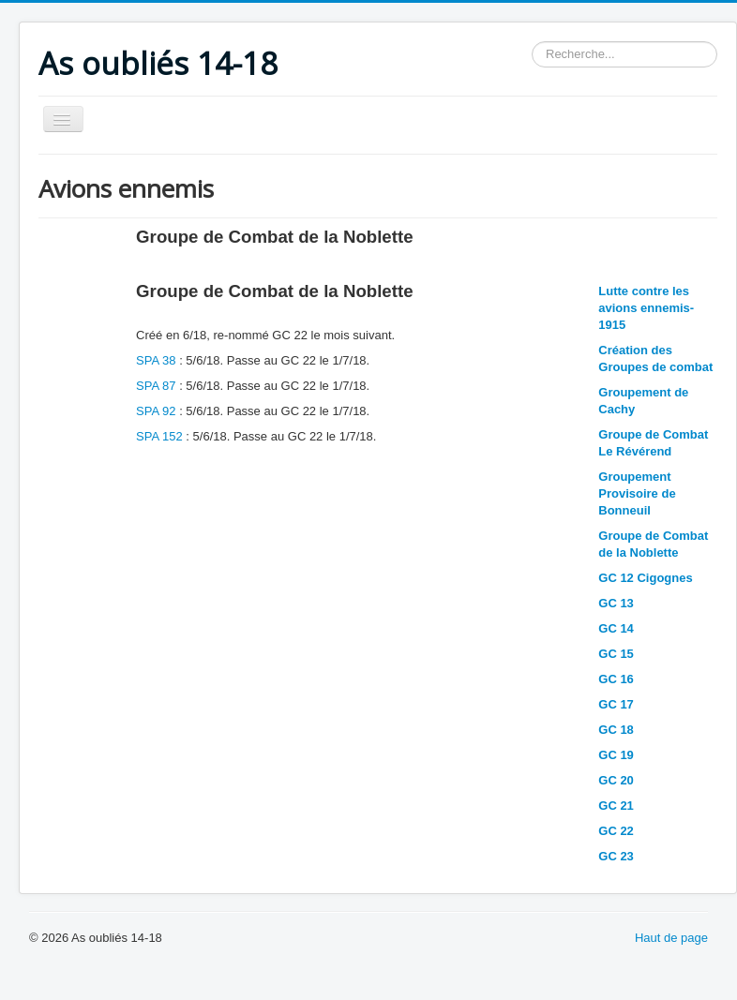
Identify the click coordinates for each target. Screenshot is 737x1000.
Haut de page (671, 938)
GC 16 (616, 679)
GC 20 (616, 780)
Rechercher (532, 41)
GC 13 (616, 603)
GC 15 (616, 654)
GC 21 (616, 806)
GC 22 (616, 831)
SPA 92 (155, 411)
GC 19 (616, 755)
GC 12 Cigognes (645, 578)
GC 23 (616, 856)
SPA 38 (157, 360)
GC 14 (616, 628)
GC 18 (616, 730)
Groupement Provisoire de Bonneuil (636, 493)
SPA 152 (159, 436)
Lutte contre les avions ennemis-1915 (646, 308)
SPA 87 (155, 386)
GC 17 (616, 704)
